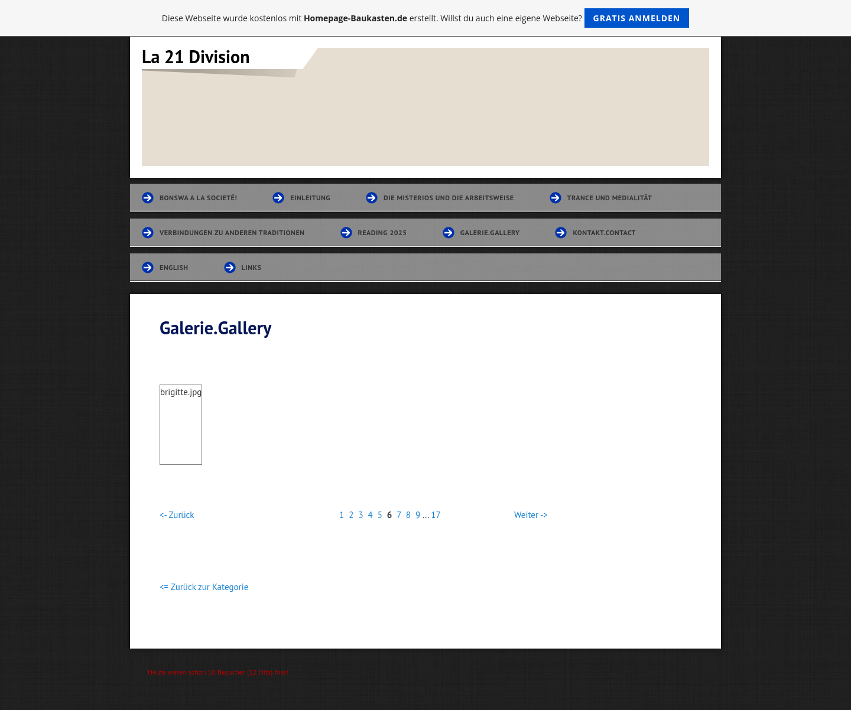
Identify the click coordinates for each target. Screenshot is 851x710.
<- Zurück (177, 514)
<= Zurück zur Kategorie (204, 586)
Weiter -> (531, 514)
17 (435, 514)
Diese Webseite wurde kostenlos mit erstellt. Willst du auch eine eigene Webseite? (426, 18)
